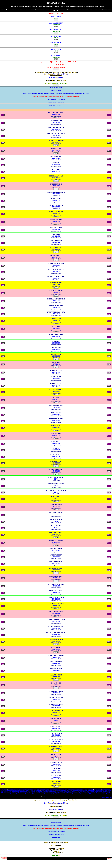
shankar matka (11, 789)
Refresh (56, 20)
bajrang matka (39, 791)
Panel (108, 115)
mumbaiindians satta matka (17, 793)
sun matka (108, 797)
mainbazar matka (67, 791)
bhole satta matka (81, 794)
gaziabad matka (13, 790)
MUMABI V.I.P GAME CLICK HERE (56, 68)
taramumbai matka (106, 789)
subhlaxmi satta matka (28, 792)
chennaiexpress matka (28, 790)
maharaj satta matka (61, 792)
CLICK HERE (56, 69)
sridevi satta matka (107, 791)
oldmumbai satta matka (66, 796)
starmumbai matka (90, 790)
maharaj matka (64, 789)
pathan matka (52, 789)
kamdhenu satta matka (64, 794)
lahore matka (53, 790)
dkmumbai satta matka (36, 796)
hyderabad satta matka (36, 794)
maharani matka (77, 789)
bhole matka (27, 791)
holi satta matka (92, 793)
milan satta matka (85, 793)
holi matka (63, 790)
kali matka (22, 789)
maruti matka (58, 789)
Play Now (56, 117)
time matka (46, 789)
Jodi (3, 115)
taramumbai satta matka (6, 793)
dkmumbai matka (52, 791)
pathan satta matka (45, 792)
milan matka (58, 790)
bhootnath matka (37, 790)
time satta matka (37, 792)
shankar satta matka (99, 791)
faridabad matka (20, 790)
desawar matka (84, 789)
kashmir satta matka (106, 794)
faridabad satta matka (36, 793)
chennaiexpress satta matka (47, 793)
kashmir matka (46, 791)
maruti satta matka (53, 792)
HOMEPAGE (56, 856)
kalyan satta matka (89, 794)
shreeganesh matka (97, 789)
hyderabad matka (103, 790)
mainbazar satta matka (56, 796)
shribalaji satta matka (12, 792)
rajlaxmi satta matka (9, 794)
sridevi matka (17, 789)
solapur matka (90, 789)
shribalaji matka (28, 789)
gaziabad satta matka (27, 793)
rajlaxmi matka (82, 790)
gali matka (34, 789)
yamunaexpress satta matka (67, 793)
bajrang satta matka (98, 794)
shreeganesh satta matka (105, 792)
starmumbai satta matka (18, 794)
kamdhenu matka (15, 791)
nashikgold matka (60, 791)
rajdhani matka (76, 790)
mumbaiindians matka (5, 790)
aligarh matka (97, 790)
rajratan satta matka (100, 793)
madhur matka (71, 789)
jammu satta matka (73, 794)
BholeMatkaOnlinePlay (4, 858)
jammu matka (22, 791)
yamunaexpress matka (45, 790)
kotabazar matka (83, 791)
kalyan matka (33, 791)
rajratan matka (69, 790)
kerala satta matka (90, 791)
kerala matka (4, 789)
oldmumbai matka (75, 791)
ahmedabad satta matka (55, 794)
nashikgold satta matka (46, 796)
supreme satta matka (45, 794)
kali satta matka (4, 792)
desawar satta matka (88, 792)
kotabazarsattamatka (75, 796)
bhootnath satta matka (57, 793)
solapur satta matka (96, 792)
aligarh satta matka (27, 794)
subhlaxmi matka (40, 789)
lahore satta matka (77, 793)
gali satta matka (20, 792)
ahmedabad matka (7, 791)
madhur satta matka (70, 792)
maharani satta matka (78, 792)
